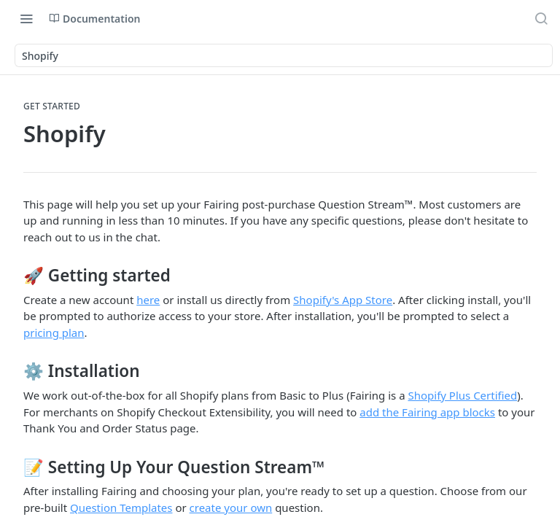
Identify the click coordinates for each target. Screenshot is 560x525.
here (148, 299)
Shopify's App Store (342, 299)
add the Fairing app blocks (427, 412)
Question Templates (121, 507)
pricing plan (54, 332)
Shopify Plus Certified (462, 395)
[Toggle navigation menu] (26, 18)
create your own (231, 507)
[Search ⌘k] (541, 18)
